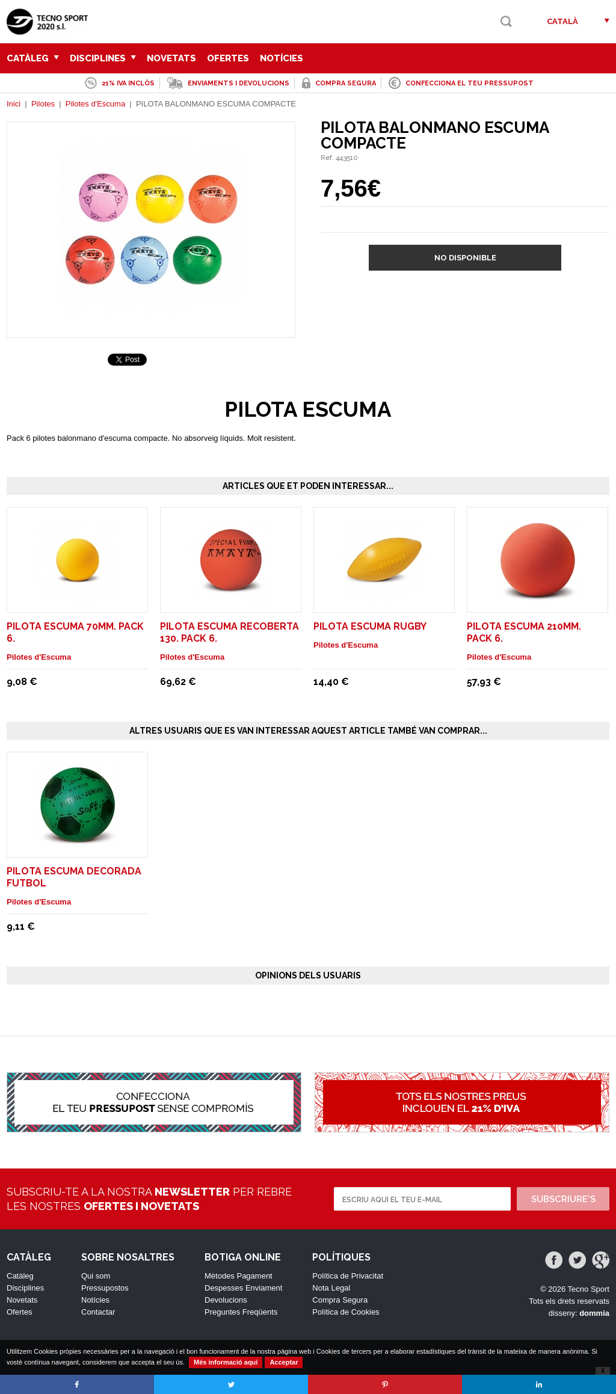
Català (562, 21)
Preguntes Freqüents (241, 1311)
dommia (594, 1313)
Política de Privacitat (347, 1275)
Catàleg (33, 58)
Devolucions (226, 1299)
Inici (13, 103)
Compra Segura (340, 1299)
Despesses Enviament (243, 1287)
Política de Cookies (345, 1311)
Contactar (98, 1311)
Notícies (281, 58)
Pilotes (43, 103)
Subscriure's (563, 1199)
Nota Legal (331, 1287)
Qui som (95, 1275)
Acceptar (284, 1362)
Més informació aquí (225, 1362)
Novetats (171, 58)
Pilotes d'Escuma (95, 103)
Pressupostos (105, 1287)
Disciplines (103, 58)
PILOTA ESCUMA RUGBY (370, 626)
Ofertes (228, 58)
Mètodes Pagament (239, 1275)
